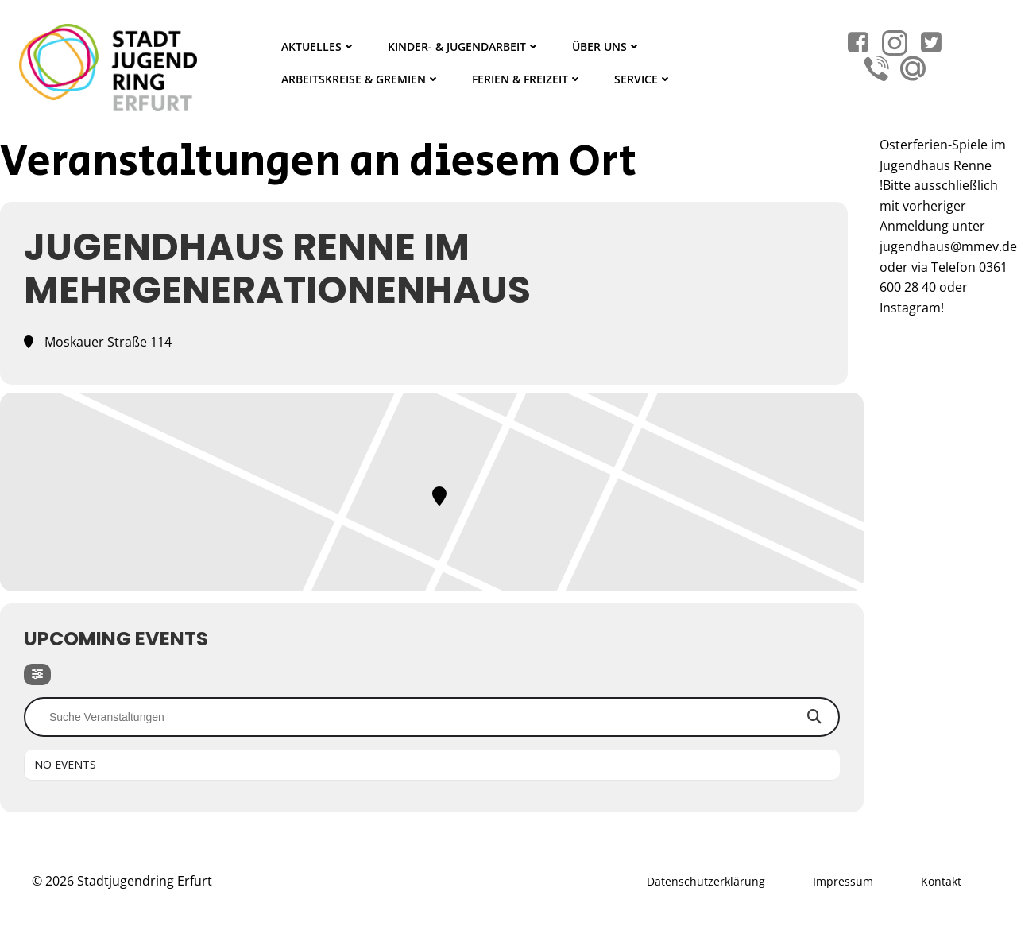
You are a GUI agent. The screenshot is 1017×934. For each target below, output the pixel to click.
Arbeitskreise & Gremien (360, 79)
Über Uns (606, 46)
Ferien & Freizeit (527, 79)
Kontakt (941, 881)
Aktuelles (318, 46)
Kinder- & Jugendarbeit (464, 46)
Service (643, 79)
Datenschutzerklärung (706, 881)
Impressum (843, 881)
